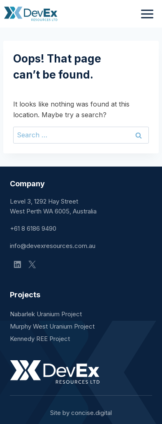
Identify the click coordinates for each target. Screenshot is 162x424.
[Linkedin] (17, 264)
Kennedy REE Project (40, 339)
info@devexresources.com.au (52, 246)
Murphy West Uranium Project (52, 326)
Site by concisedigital (81, 413)
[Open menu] (147, 13)
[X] (32, 264)
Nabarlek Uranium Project (46, 314)
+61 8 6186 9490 (33, 228)
